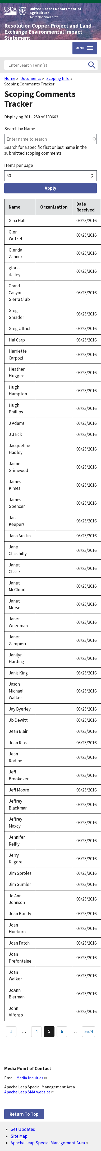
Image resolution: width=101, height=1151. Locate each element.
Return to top (24, 1114)
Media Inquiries (31, 1077)
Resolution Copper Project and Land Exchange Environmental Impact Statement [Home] (47, 31)
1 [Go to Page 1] (11, 1031)
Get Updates (23, 1129)
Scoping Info (58, 78)
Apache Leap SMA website (29, 1091)
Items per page (18, 165)
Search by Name (19, 129)
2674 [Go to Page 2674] (88, 1031)
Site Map (19, 1136)
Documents (30, 78)
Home (9, 78)
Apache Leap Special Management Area (50, 1143)
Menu (80, 48)
